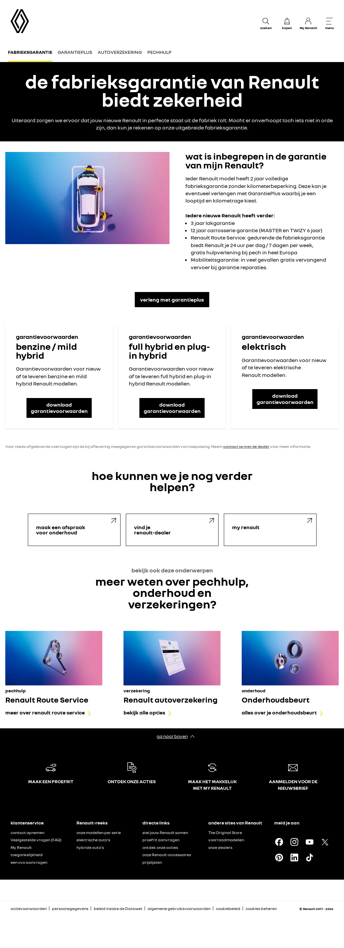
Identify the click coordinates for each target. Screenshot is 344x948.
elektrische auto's (93, 839)
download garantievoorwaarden (59, 407)
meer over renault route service (45, 712)
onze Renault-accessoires (166, 854)
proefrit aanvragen (160, 839)
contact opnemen (27, 832)
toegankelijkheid (27, 854)
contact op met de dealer (246, 446)
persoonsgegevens (70, 908)
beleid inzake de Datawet (118, 908)
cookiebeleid (228, 908)
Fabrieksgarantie (30, 52)
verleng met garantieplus (172, 299)
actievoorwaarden (29, 908)
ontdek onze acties (160, 847)
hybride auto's (90, 847)
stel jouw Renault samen (165, 832)
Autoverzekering (120, 52)
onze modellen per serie (98, 832)
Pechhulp (159, 52)
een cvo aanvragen (29, 862)
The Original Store (225, 832)
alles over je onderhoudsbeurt (279, 712)
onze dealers (220, 847)
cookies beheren (261, 909)
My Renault (21, 847)
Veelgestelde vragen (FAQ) (36, 839)
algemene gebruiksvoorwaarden (179, 908)
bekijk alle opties (144, 712)
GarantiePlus (75, 52)
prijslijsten (152, 862)
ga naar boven (172, 736)
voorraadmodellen (226, 839)
